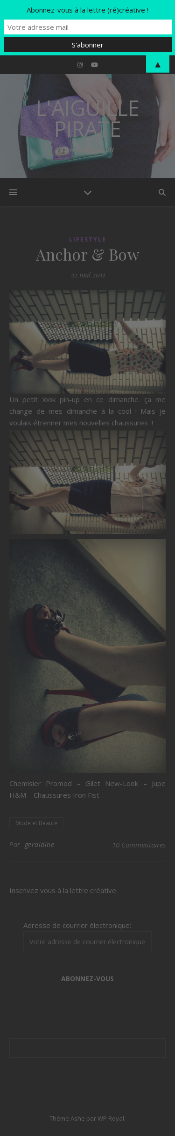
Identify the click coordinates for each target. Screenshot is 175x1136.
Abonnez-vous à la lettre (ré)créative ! (87, 9)
